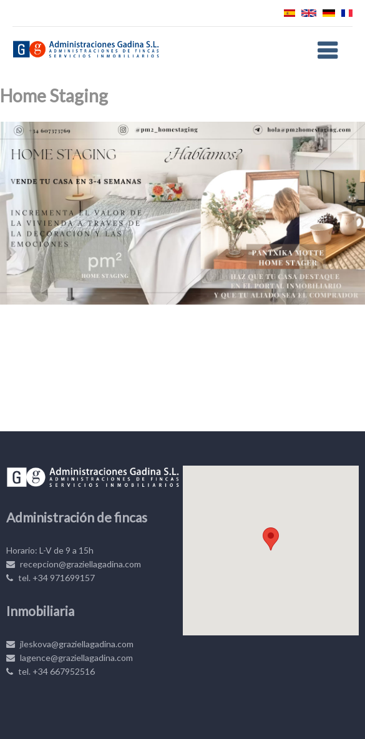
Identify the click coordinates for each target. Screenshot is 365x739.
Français (347, 13)
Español (289, 13)
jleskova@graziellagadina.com (70, 644)
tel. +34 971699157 (50, 577)
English (308, 13)
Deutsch (329, 13)
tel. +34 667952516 (50, 671)
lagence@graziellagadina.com (69, 657)
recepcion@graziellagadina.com (73, 564)
